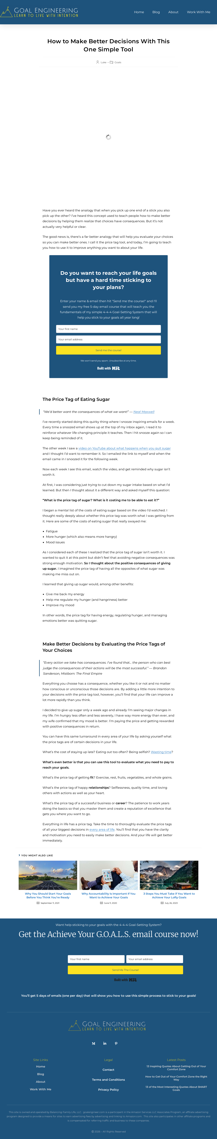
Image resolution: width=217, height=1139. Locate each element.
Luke (103, 62)
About (173, 12)
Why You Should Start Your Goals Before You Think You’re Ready (48, 895)
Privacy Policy (108, 1085)
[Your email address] (108, 339)
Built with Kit (108, 368)
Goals (118, 62)
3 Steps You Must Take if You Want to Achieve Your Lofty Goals (169, 895)
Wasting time (161, 752)
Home (139, 12)
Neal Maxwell (143, 412)
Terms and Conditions (108, 1077)
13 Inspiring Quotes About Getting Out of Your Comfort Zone (176, 1068)
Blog (156, 12)
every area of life (102, 829)
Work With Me (198, 12)
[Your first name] (108, 329)
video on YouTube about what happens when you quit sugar (124, 448)
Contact (108, 1068)
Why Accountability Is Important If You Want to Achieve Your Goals (108, 895)
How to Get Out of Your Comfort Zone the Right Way (176, 1078)
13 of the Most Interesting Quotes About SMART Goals (176, 1088)
